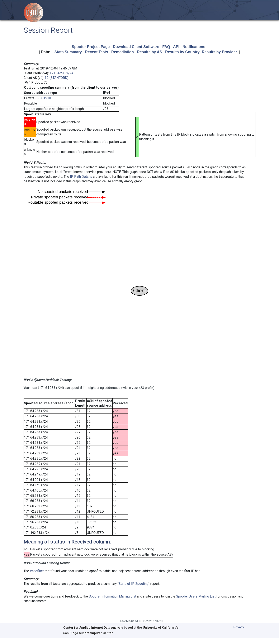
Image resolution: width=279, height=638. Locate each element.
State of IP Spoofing (133, 584)
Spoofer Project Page (91, 47)
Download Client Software (136, 47)
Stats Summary (68, 52)
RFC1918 (44, 98)
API (176, 47)
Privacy (238, 627)
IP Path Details (81, 177)
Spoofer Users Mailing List (196, 596)
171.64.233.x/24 (61, 73)
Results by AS (149, 52)
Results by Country (182, 52)
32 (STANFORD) (56, 78)
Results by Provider (219, 52)
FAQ (166, 47)
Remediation (122, 52)
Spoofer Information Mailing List (112, 596)
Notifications (194, 47)
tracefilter (37, 571)
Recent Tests (96, 52)
